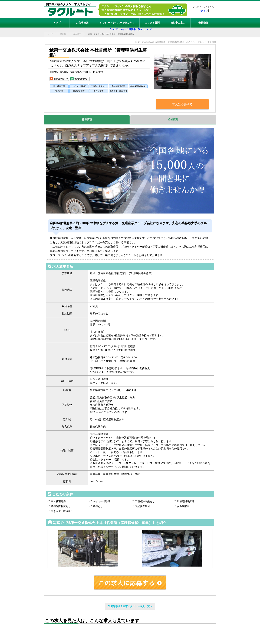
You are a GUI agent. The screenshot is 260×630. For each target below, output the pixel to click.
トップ (57, 22)
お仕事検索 (82, 22)
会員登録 (203, 22)
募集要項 (87, 119)
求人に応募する (182, 104)
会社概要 (173, 119)
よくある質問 (152, 22)
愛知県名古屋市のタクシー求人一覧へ (130, 606)
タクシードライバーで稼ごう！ (117, 22)
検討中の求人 (177, 22)
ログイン (203, 10)
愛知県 (63, 34)
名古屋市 (77, 34)
